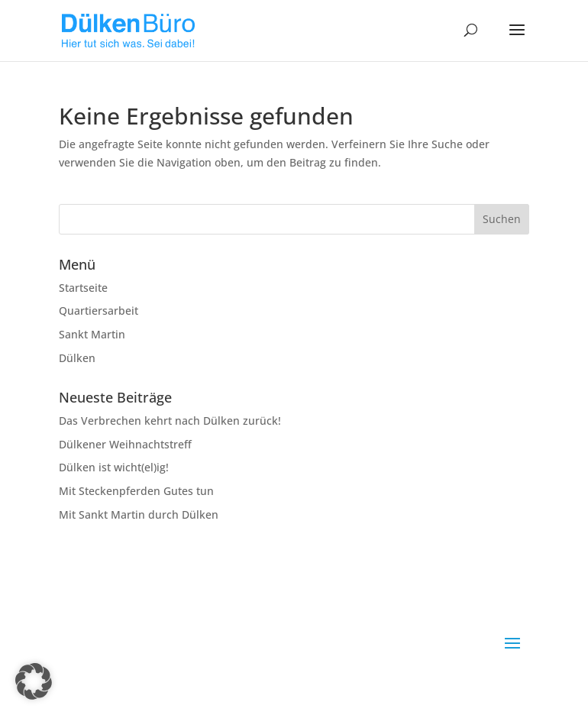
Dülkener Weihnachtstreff (125, 444)
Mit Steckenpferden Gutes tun (136, 491)
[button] (33, 681)
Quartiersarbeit (98, 310)
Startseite (83, 287)
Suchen (502, 219)
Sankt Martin (92, 334)
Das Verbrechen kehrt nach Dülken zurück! (170, 420)
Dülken (77, 358)
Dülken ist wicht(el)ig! (114, 467)
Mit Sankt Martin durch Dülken (138, 514)
